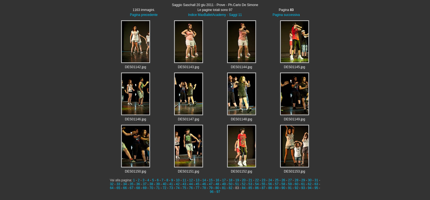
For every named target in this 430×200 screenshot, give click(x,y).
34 (125, 184)
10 (178, 180)
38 (151, 184)
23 (263, 180)
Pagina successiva (286, 15)
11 (184, 180)
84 (243, 188)
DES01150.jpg (135, 171)
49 (224, 184)
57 (276, 184)
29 (303, 180)
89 (276, 188)
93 (303, 188)
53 (250, 184)
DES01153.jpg (294, 171)
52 (243, 184)
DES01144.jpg (241, 67)
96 (211, 192)
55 (263, 184)
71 (158, 188)
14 (204, 180)
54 (257, 184)
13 (197, 180)
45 (197, 184)
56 (270, 184)
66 (125, 188)
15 (211, 180)
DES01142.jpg (135, 67)
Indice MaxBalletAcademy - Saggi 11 (215, 15)
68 (138, 188)
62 (309, 184)
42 (177, 184)
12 (191, 180)
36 (138, 184)
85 (250, 188)
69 (144, 188)
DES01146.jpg (135, 119)
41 (171, 184)
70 (151, 188)
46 (204, 184)
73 (171, 188)
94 (309, 188)
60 (296, 184)
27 (290, 180)
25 (276, 180)
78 (204, 188)
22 (257, 180)
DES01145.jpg (294, 67)
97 (218, 192)
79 (211, 188)
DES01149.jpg (294, 119)
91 (290, 188)
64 (111, 188)
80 (217, 188)
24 (270, 180)
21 (250, 180)
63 (316, 184)
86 (257, 188)
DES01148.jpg (241, 119)
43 (184, 184)
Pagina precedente (144, 15)
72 (164, 188)
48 (217, 184)
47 (211, 184)
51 (237, 184)
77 (197, 188)
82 (230, 188)
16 (217, 180)
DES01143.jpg (188, 67)
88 (270, 188)
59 (290, 184)
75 (184, 188)
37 (144, 184)
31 (316, 180)
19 (237, 180)
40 (164, 184)
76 (191, 188)
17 (224, 180)
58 (283, 184)
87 (263, 188)
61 (303, 184)
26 (283, 180)
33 (118, 184)
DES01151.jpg (188, 171)
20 (243, 180)
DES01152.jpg (241, 171)
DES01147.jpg (188, 119)
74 (177, 188)
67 (131, 188)
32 (111, 184)
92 (296, 188)
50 (230, 184)
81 (224, 188)
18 (230, 180)
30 (309, 180)
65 (118, 188)
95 (316, 188)
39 (158, 184)
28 (296, 180)
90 (283, 188)
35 (131, 184)
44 (191, 184)
